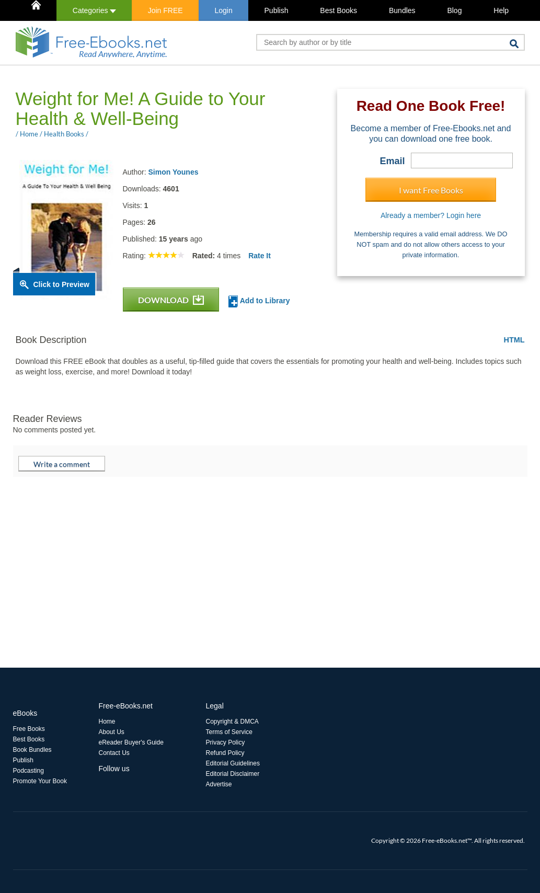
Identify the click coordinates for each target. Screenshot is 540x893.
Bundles (402, 10)
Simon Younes (173, 172)
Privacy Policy (225, 742)
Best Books (338, 10)
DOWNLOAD (171, 300)
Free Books (29, 728)
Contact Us (114, 753)
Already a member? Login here (431, 215)
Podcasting (28, 770)
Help (501, 10)
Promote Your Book (40, 781)
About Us (111, 732)
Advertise (219, 784)
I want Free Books (431, 190)
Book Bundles (32, 749)
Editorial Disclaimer (233, 773)
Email (392, 161)
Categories (94, 10)
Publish (277, 10)
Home (107, 721)
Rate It (259, 255)
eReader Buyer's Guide (131, 742)
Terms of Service (229, 732)
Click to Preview (61, 284)
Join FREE (165, 10)
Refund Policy (225, 753)
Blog (454, 10)
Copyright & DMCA (232, 721)
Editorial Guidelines (233, 763)
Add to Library (259, 301)
